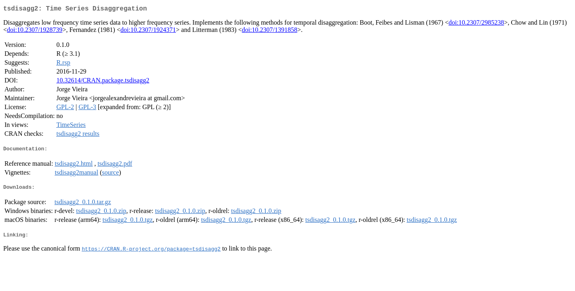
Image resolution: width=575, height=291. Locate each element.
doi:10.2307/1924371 (148, 31)
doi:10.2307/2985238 (476, 24)
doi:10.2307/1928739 (34, 31)
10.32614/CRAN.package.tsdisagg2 (102, 81)
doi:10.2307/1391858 (269, 31)
